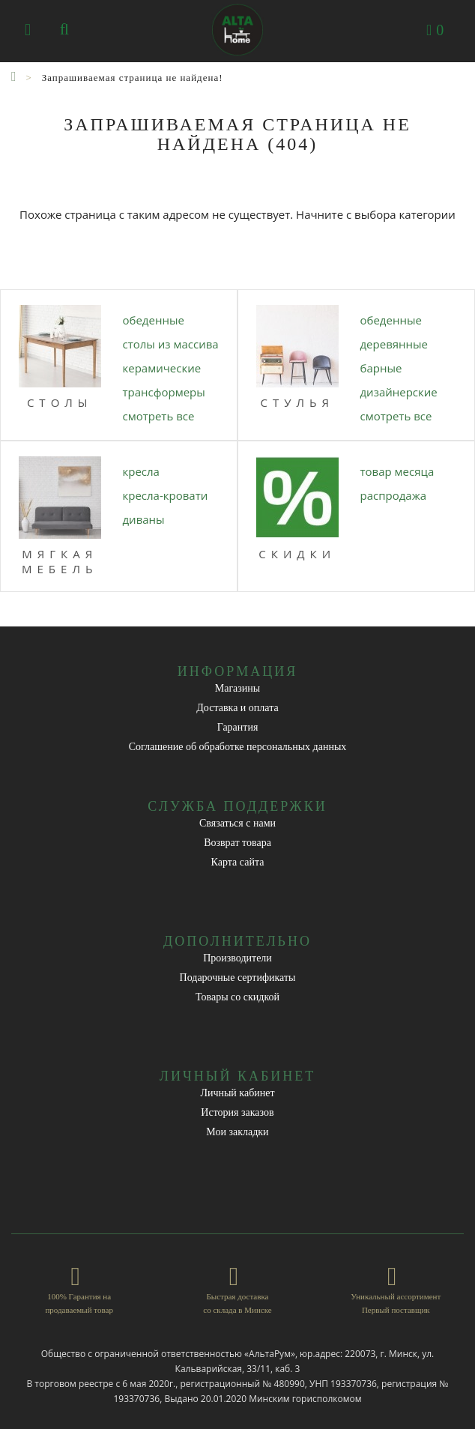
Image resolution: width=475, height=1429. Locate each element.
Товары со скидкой (237, 997)
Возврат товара (237, 842)
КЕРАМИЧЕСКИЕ (162, 367)
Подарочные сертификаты (238, 977)
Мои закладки (237, 1132)
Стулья (297, 402)
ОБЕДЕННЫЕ (153, 319)
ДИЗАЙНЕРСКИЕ (399, 391)
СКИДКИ (297, 553)
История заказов (237, 1112)
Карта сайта (237, 862)
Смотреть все (159, 415)
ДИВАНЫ (144, 519)
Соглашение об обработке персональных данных (238, 746)
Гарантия (237, 727)
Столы (60, 402)
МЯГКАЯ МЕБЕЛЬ (59, 561)
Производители (237, 958)
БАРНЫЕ (381, 367)
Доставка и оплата (237, 707)
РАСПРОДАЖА (393, 495)
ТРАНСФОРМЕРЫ (164, 391)
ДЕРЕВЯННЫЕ (394, 343)
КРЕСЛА (141, 471)
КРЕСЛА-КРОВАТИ (165, 495)
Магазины (238, 688)
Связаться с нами (237, 823)
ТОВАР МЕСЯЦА (397, 471)
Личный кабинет (237, 1093)
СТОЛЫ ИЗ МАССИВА (171, 343)
